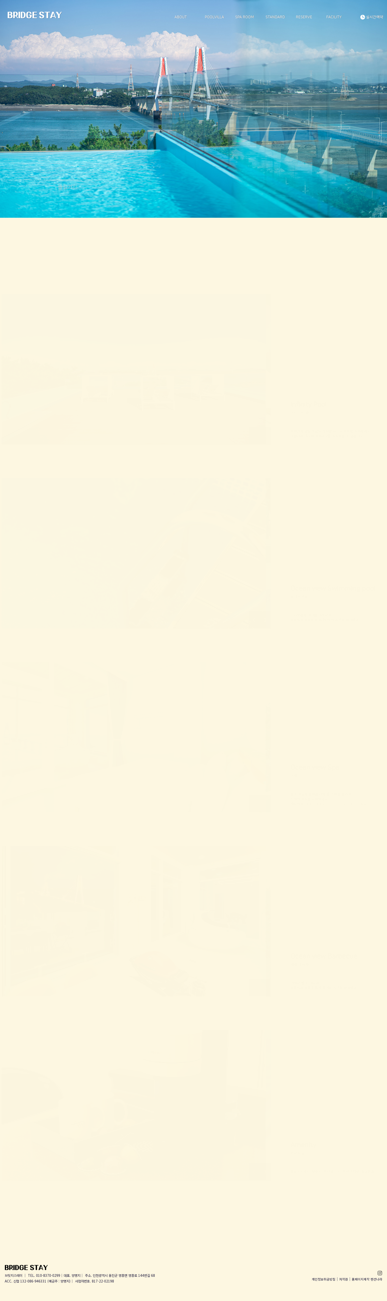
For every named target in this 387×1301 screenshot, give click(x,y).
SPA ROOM (244, 17)
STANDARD (275, 17)
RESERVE (304, 17)
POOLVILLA (214, 17)
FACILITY (334, 17)
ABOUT (180, 17)
